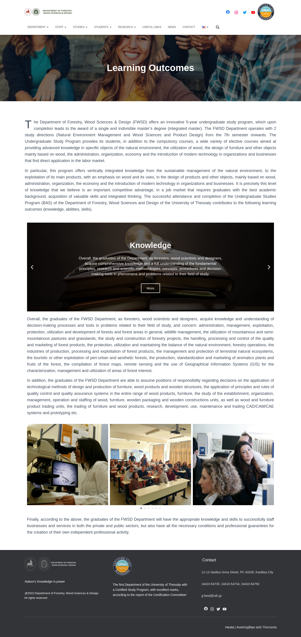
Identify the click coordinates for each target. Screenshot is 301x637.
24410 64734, (231, 584)
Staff (60, 27)
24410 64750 (250, 584)
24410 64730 (210, 584)
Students (102, 27)
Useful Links (152, 27)
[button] (146, 307)
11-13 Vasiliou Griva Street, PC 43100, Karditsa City (237, 572)
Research (127, 27)
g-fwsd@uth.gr (211, 595)
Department (38, 27)
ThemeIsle (269, 627)
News (172, 27)
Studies (80, 27)
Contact (188, 27)
